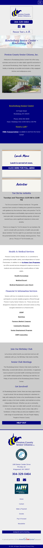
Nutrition (21, 317)
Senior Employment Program (21, 330)
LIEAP (21, 312)
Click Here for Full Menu (21, 168)
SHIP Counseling (21, 335)
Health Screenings (21, 276)
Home (21, 499)
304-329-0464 (21, 22)
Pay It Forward (21, 519)
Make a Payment (21, 509)
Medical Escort (21, 280)
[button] (40, 2)
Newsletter (21, 523)
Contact (21, 504)
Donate (21, 514)
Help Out (21, 423)
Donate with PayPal (21, 532)
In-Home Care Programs (31, 262)
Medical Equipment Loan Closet (21, 285)
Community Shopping (21, 326)
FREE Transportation (10, 132)
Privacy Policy (30, 546)
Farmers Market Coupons (21, 321)
